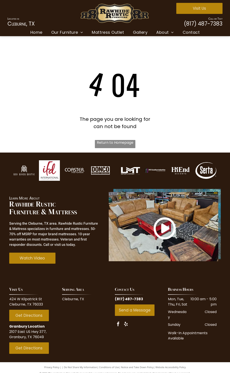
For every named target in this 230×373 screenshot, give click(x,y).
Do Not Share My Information (80, 367)
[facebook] (118, 324)
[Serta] (205, 170)
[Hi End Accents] (180, 170)
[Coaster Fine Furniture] (74, 170)
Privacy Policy (51, 367)
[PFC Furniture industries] (155, 170)
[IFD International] (49, 170)
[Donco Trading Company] (100, 170)
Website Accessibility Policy (170, 367)
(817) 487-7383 (203, 23)
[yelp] (126, 324)
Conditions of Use (109, 367)
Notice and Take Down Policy (137, 367)
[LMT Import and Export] (130, 170)
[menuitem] (36, 32)
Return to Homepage (115, 142)
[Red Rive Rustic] (24, 170)
